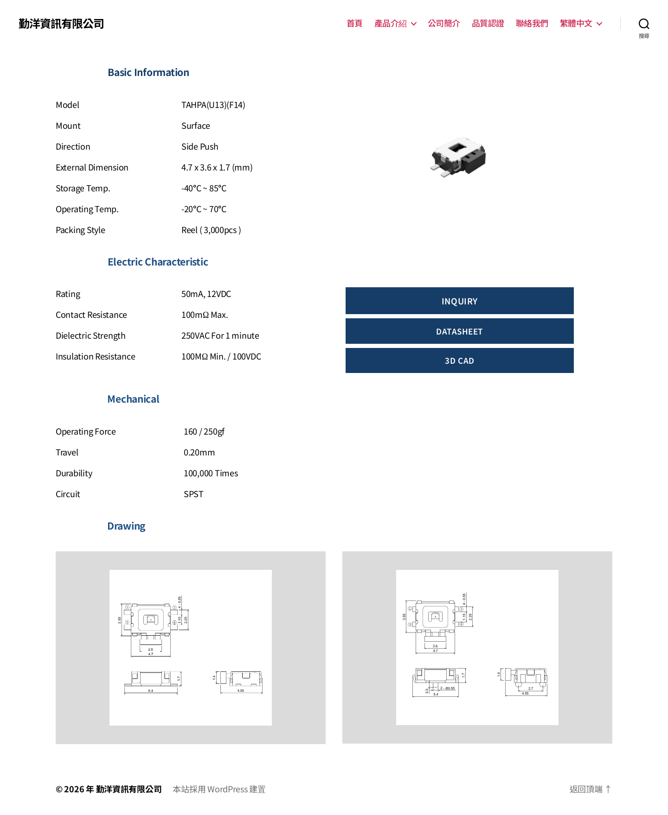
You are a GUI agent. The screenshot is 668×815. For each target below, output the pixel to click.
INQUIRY (460, 301)
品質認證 (488, 23)
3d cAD (459, 360)
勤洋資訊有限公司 (61, 23)
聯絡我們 (532, 23)
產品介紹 (390, 23)
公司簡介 (444, 23)
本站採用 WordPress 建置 (219, 789)
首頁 (355, 23)
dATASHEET (459, 331)
